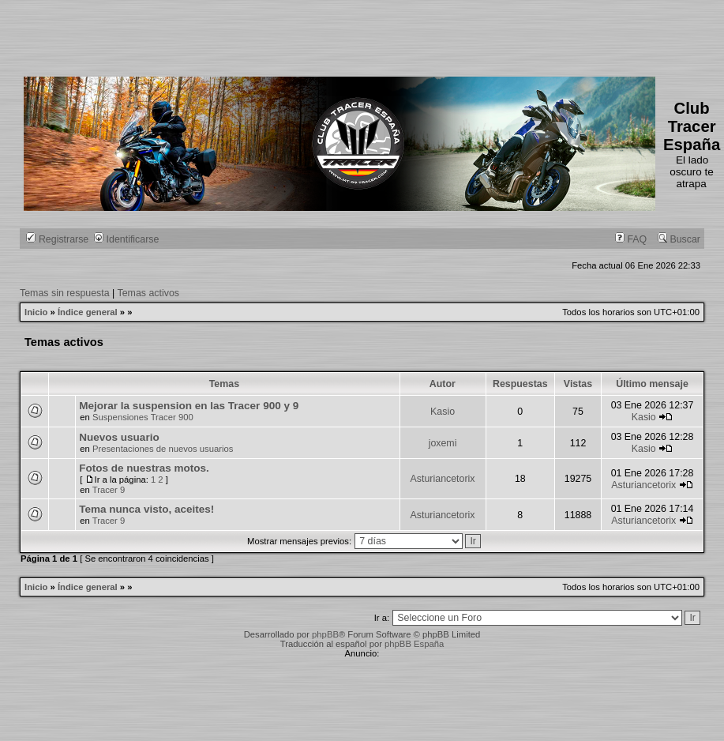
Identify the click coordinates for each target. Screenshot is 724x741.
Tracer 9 (109, 490)
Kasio (442, 411)
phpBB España (414, 644)
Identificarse (126, 239)
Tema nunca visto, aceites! (146, 509)
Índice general (88, 312)
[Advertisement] (311, 35)
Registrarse (57, 239)
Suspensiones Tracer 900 (142, 417)
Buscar (679, 239)
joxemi (443, 443)
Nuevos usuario (119, 437)
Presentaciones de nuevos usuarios (163, 448)
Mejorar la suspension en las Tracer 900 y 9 (188, 406)
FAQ (631, 239)
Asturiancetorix (443, 478)
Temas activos (149, 293)
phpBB (325, 634)
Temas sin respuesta (65, 293)
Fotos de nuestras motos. (143, 468)
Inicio (35, 312)
